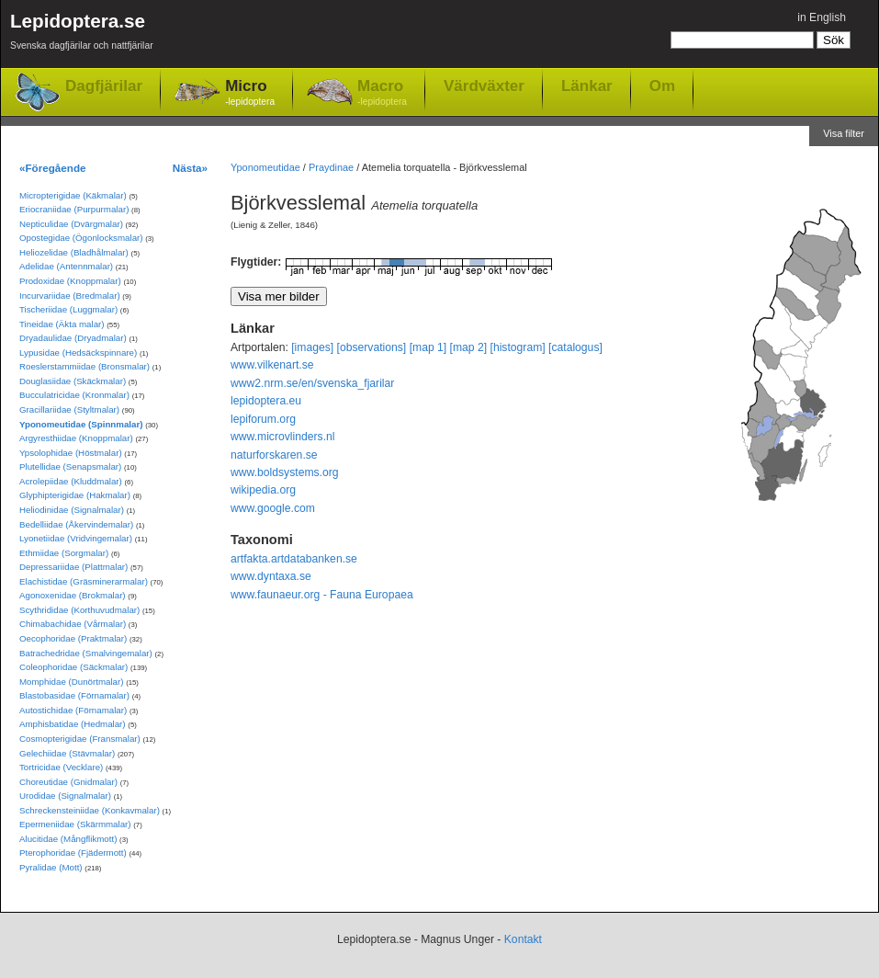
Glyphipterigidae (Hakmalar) (74, 495)
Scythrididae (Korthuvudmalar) (79, 610)
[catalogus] (575, 347)
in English (821, 17)
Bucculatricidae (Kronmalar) (74, 395)
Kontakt (523, 939)
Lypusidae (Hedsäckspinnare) (78, 352)
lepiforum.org (263, 419)
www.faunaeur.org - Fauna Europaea (322, 594)
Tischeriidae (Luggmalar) (68, 309)
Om (662, 85)
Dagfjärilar (103, 86)
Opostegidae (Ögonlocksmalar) (81, 238)
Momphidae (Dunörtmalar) (71, 682)
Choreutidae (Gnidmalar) (68, 782)
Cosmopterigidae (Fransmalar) (80, 739)
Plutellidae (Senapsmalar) (70, 466)
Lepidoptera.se (81, 34)
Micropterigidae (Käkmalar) (73, 195)
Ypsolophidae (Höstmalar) (70, 453)
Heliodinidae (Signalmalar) (71, 510)
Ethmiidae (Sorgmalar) (63, 553)
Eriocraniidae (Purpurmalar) (74, 209)
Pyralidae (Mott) (51, 867)
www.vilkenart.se (272, 364)
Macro (382, 93)
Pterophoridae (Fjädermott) (73, 852)
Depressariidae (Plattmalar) (73, 567)
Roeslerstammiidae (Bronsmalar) (84, 366)
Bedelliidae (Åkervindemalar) (76, 524)
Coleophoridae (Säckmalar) (73, 667)
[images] (312, 347)
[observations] (372, 347)
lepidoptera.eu (266, 400)
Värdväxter (484, 85)
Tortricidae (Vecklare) (61, 767)
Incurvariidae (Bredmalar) (69, 295)
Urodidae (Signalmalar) (65, 795)
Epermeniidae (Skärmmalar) (75, 824)
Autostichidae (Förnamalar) (73, 710)
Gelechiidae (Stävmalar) (67, 753)
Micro (250, 93)
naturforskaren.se (274, 455)
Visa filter (843, 133)
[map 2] (469, 347)
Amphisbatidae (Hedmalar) (72, 724)
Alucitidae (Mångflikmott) (68, 839)
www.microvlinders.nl (282, 436)
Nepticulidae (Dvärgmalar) (71, 224)
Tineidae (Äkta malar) (62, 324)
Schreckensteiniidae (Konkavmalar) (89, 810)
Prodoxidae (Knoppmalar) (70, 281)
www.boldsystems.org (285, 472)
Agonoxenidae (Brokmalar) (72, 595)
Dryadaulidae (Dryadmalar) (73, 338)
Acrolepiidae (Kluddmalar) (70, 481)
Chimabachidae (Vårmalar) (72, 624)
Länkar (587, 85)
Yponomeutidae (265, 167)
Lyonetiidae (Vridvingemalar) (75, 538)
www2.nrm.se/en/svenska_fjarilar (312, 383)
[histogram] (518, 347)
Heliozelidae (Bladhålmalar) (74, 252)
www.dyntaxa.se (271, 576)
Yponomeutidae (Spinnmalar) (80, 424)
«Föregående (52, 168)
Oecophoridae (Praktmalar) (73, 638)
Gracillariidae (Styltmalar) (69, 409)
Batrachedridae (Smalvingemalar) (85, 653)
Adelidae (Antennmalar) (66, 266)
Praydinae (331, 167)
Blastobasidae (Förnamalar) (74, 695)
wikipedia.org (263, 489)
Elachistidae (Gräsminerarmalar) (83, 581)
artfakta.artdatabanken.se (294, 558)
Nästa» (190, 168)
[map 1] (428, 347)
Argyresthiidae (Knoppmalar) (76, 438)
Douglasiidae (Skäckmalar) (72, 381)
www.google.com (273, 508)
